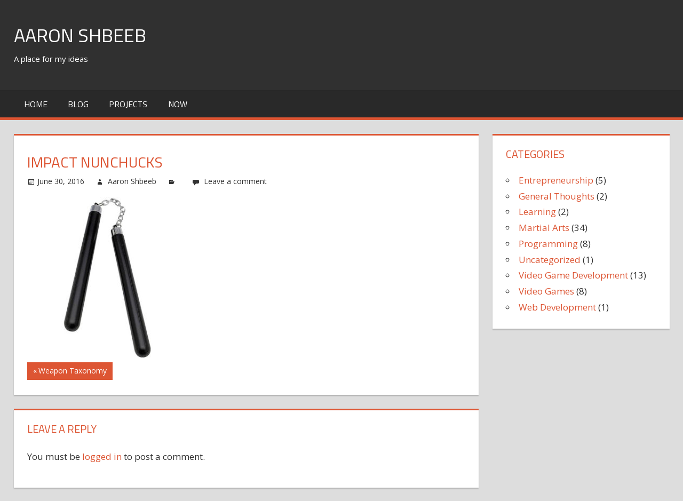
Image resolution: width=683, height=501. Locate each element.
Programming (548, 243)
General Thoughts (556, 196)
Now (177, 104)
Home (35, 104)
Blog (78, 104)
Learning (537, 211)
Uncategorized (550, 259)
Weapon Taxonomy (72, 372)
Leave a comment (235, 181)
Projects (128, 104)
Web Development (557, 307)
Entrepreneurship (556, 180)
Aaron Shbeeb (80, 35)
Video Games (546, 291)
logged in (102, 456)
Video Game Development (573, 275)
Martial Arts (544, 227)
